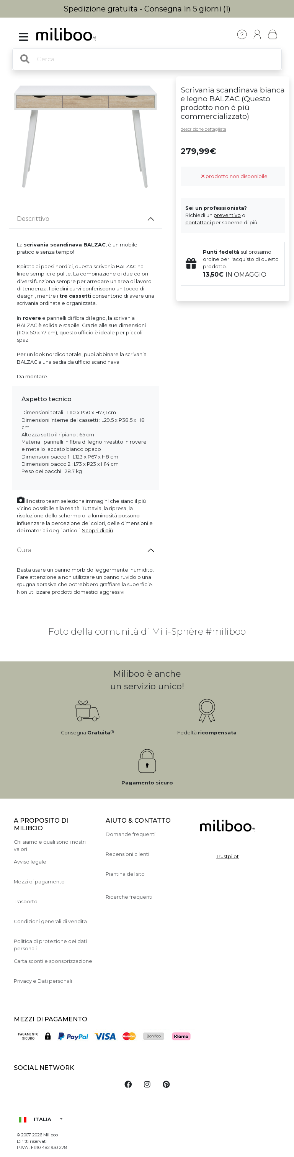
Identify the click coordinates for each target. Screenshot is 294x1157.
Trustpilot (227, 856)
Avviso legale (30, 862)
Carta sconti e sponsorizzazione (53, 961)
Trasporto (26, 901)
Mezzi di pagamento (39, 882)
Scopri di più (97, 530)
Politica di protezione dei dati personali (50, 944)
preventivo (227, 215)
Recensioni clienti (127, 854)
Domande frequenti (130, 834)
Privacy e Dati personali (43, 981)
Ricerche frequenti (129, 897)
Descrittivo (33, 218)
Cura (24, 550)
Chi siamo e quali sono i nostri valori (50, 845)
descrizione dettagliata (203, 129)
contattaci (198, 222)
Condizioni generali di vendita (50, 921)
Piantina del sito (125, 874)
